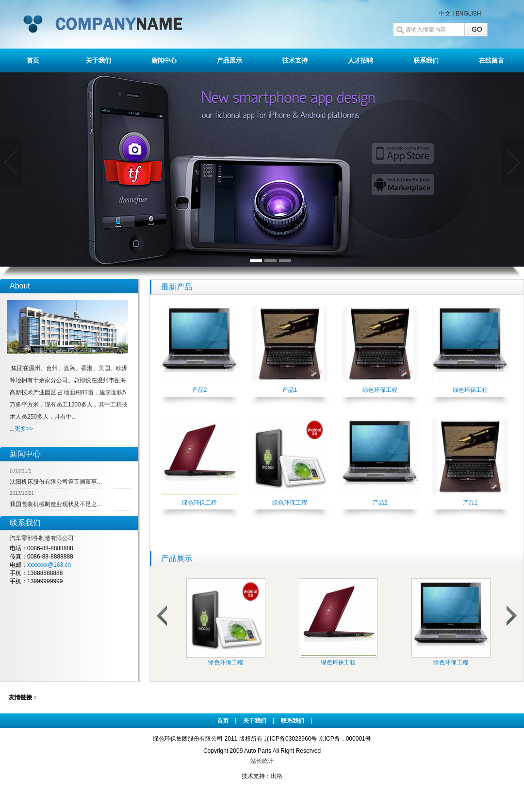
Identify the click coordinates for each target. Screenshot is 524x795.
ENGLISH (468, 13)
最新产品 (176, 287)
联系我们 (426, 60)
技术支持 (295, 60)
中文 (445, 13)
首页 (33, 60)
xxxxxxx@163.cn (49, 564)
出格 (276, 776)
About (20, 286)
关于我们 (98, 60)
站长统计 (262, 761)
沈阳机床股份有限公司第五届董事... (56, 481)
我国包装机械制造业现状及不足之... (56, 504)
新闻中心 (164, 60)
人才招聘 (360, 60)
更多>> (24, 428)
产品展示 (229, 60)
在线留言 (491, 60)
